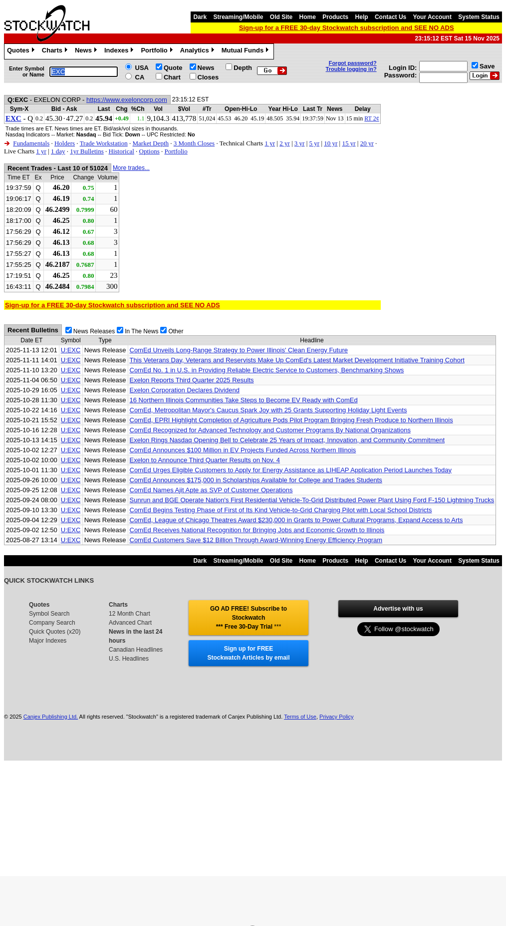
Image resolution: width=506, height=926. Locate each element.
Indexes (120, 51)
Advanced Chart (130, 622)
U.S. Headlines (129, 658)
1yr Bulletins (87, 151)
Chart (172, 77)
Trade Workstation (104, 143)
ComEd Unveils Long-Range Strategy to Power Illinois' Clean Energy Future (239, 350)
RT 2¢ (371, 118)
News (87, 51)
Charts (56, 51)
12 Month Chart (129, 613)
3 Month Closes (194, 143)
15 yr (348, 143)
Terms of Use (300, 717)
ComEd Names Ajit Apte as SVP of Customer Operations (211, 490)
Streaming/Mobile (238, 16)
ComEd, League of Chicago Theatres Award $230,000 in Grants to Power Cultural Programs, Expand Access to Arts (296, 520)
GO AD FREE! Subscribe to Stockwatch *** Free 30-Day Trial (248, 617)
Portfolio (158, 51)
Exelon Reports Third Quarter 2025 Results (192, 380)
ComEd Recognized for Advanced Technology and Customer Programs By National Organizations (270, 430)
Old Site (281, 16)
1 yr (269, 143)
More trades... (131, 167)
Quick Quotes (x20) (54, 631)
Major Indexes (47, 640)
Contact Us (390, 16)
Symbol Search (49, 613)
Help (361, 16)
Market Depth (150, 143)
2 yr (284, 143)
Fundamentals (31, 143)
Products (335, 16)
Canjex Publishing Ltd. (50, 717)
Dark (200, 16)
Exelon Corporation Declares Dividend (185, 390)
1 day (58, 151)
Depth (243, 67)
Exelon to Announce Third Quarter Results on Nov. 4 (205, 460)
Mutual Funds (246, 51)
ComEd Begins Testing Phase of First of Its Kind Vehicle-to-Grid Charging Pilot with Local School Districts (281, 510)
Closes (208, 77)
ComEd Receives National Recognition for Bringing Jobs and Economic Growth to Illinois (257, 530)
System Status (479, 16)
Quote (173, 67)
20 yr (367, 143)
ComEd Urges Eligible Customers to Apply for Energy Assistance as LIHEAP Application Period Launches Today (291, 470)
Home (307, 16)
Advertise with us (398, 608)
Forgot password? (353, 63)
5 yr (314, 143)
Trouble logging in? (351, 69)
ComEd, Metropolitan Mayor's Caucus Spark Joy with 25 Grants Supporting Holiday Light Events (268, 410)
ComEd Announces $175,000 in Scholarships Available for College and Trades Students (256, 480)
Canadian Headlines (136, 649)
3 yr (299, 143)
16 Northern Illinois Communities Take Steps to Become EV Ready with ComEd (244, 400)
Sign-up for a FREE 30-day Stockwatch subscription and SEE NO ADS (346, 27)
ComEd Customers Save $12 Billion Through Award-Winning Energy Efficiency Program (256, 540)
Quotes (22, 51)
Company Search (52, 622)
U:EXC (71, 350)
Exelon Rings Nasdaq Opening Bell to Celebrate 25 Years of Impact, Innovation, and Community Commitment (287, 440)
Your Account (432, 16)
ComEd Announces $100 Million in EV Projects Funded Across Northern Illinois (243, 450)
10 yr (330, 143)
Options (149, 151)
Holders (64, 143)
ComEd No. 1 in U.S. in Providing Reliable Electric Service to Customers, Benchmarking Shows (267, 370)
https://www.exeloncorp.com (126, 99)
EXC (13, 118)
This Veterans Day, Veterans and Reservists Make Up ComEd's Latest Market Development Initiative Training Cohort (297, 360)
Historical (121, 151)
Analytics (198, 51)
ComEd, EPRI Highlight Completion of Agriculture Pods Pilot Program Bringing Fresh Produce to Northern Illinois (291, 420)
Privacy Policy (336, 717)
